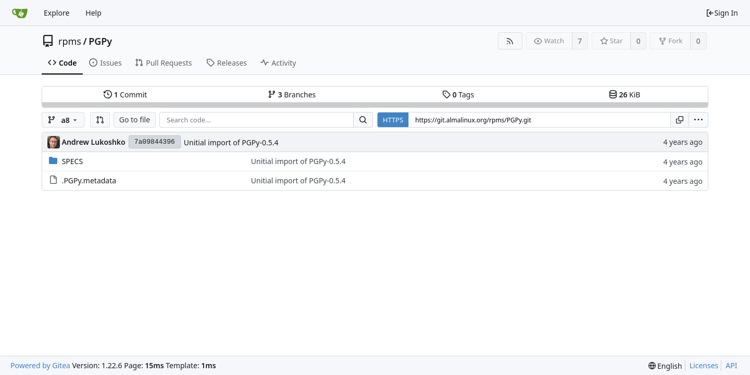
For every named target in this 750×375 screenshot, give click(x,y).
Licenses (704, 365)
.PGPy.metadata (89, 180)
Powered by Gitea (40, 365)
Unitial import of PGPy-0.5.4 (231, 142)
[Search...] (363, 120)
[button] (100, 120)
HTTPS (393, 119)
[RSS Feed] (510, 40)
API (731, 365)
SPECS (72, 161)
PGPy (100, 41)
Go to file (134, 119)
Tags (458, 94)
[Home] (19, 13)
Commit (125, 94)
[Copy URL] (679, 120)
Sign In (722, 13)
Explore (56, 13)
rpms (69, 41)
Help (93, 13)
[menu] (698, 120)
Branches (292, 94)
